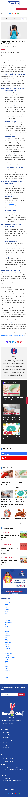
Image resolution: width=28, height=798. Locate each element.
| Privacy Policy (6, 789)
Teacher (6, 672)
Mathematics (4, 546)
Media (6, 745)
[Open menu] (1, 13)
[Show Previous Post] (22, 19)
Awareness (7, 602)
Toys (6, 675)
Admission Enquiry (9, 758)
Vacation (7, 677)
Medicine (7, 644)
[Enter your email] (9, 694)
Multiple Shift (8, 648)
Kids (5, 46)
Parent (17, 413)
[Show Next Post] (25, 19)
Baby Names (8, 606)
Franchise (7, 631)
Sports (6, 666)
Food (6, 629)
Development (8, 618)
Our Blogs (7, 744)
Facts (6, 624)
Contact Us (7, 742)
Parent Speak (8, 734)
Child (6, 613)
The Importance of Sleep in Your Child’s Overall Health (7, 482)
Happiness (7, 635)
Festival (6, 628)
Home (2, 46)
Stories (6, 668)
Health (6, 637)
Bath (6, 607)
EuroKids (4, 52)
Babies (5, 393)
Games (3, 557)
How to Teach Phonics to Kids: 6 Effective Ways (20, 502)
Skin (6, 663)
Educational (10, 393)
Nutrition (7, 650)
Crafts (6, 615)
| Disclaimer (11, 789)
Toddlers (7, 674)
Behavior (7, 609)
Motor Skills (7, 646)
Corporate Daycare (9, 761)
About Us (7, 732)
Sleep (6, 664)
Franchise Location (9, 740)
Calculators (7, 747)
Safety (6, 659)
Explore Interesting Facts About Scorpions (20, 521)
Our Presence (8, 739)
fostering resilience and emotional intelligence (13, 335)
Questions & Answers (10, 657)
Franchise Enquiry (8, 760)
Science (6, 661)
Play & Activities (9, 557)
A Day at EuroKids (9, 778)
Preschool (7, 655)
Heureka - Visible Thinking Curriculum (13, 780)
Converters (7, 749)
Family (6, 626)
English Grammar (14, 431)
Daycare (7, 617)
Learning (17, 393)
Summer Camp (8, 670)
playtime (11, 204)
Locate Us (7, 737)
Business (7, 611)
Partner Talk (7, 735)
